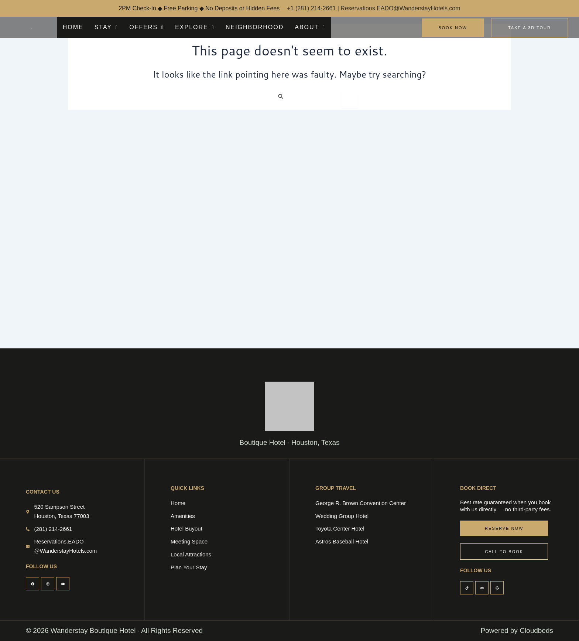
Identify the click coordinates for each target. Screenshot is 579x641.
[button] (101, 27)
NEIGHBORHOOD (232, 27)
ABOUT (281, 27)
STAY (102, 27)
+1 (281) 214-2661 (312, 8)
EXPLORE (180, 27)
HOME (71, 27)
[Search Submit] (281, 96)
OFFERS (137, 27)
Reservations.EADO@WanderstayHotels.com (400, 8)
